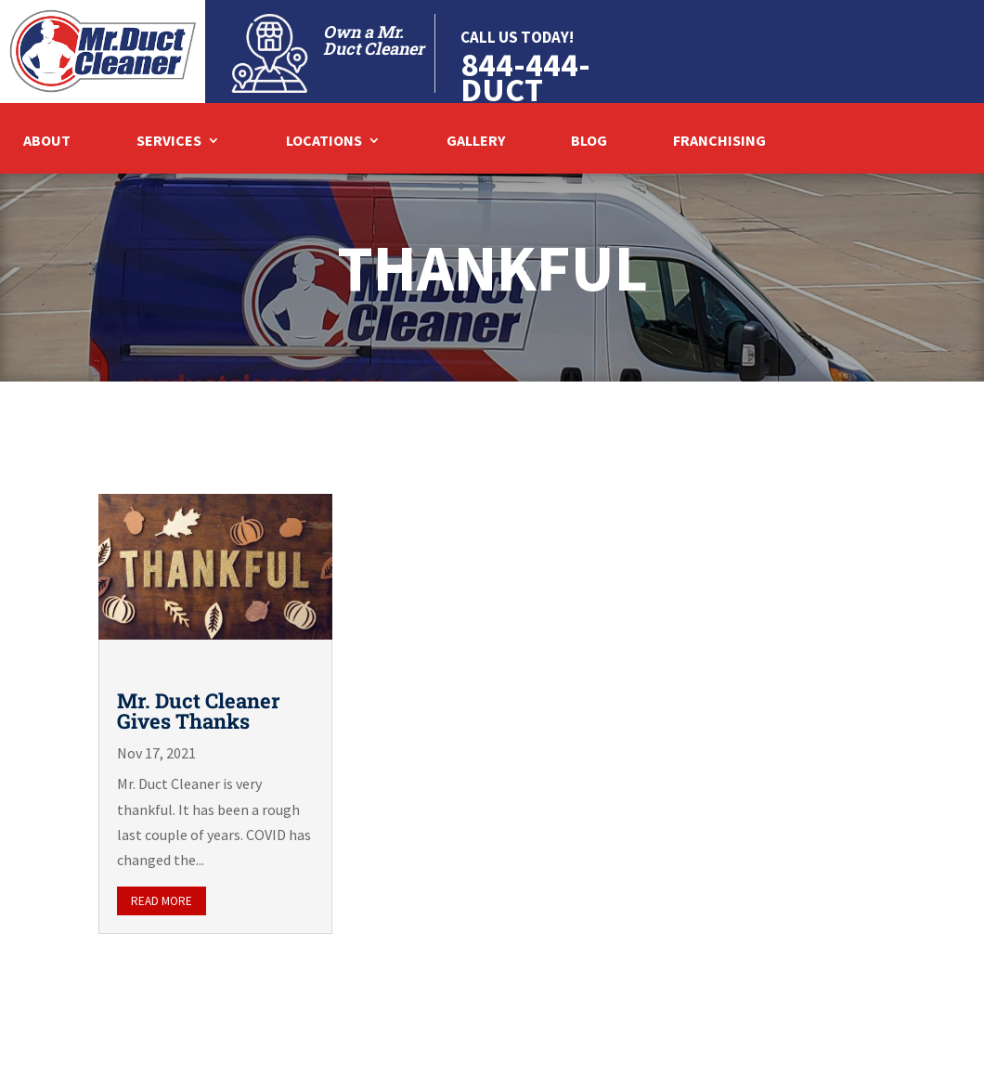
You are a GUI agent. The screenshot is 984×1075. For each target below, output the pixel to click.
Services (168, 141)
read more (161, 901)
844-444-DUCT (525, 77)
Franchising (719, 141)
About (47, 141)
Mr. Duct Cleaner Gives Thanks (198, 710)
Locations (324, 141)
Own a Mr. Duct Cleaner (373, 39)
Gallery (476, 141)
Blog (589, 141)
